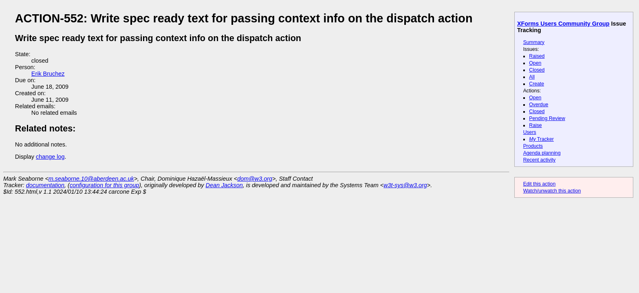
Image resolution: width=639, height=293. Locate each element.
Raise (535, 125)
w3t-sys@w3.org (405, 185)
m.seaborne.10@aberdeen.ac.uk (91, 178)
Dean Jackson (224, 185)
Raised (536, 56)
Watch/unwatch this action (552, 191)
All (532, 77)
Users (529, 132)
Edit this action (539, 184)
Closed (536, 70)
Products (533, 146)
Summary (533, 42)
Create (536, 84)
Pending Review (547, 118)
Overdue (538, 104)
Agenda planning (542, 153)
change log (50, 156)
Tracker (541, 139)
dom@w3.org (254, 178)
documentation (45, 185)
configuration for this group (104, 185)
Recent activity (539, 160)
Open (535, 63)
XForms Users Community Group (563, 23)
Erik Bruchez (48, 73)
